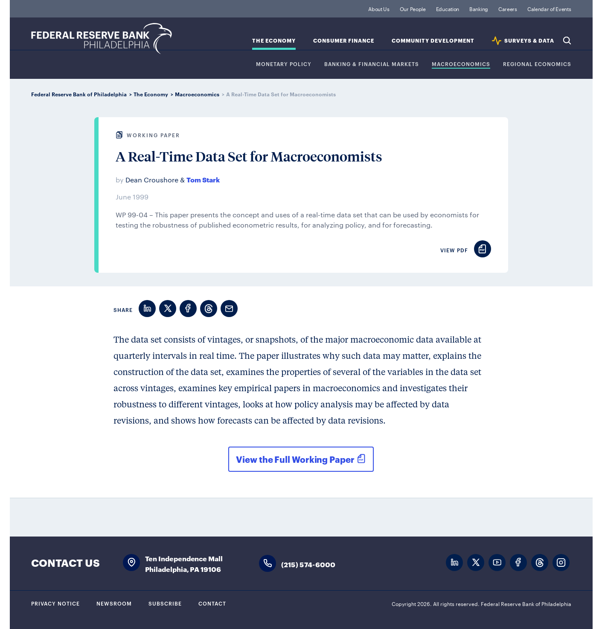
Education (447, 8)
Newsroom (114, 603)
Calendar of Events (549, 8)
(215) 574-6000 (308, 564)
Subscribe (165, 603)
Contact (212, 603)
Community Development (433, 41)
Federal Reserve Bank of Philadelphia (101, 38)
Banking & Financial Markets (371, 64)
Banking (478, 8)
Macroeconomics (461, 64)
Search (567, 40)
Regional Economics (537, 64)
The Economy (274, 41)
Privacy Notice (55, 603)
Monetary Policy (283, 64)
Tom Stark (203, 179)
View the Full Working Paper (295, 459)
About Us (379, 8)
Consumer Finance (343, 41)
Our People (413, 8)
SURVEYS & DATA (529, 41)
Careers (507, 8)
